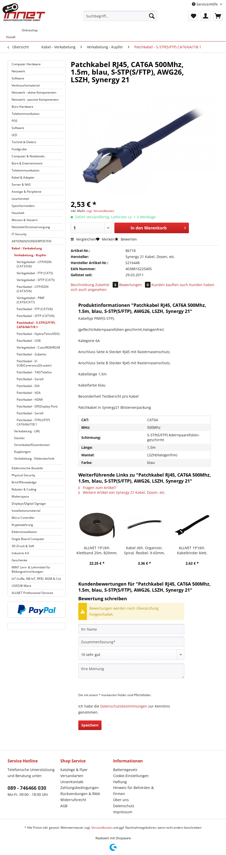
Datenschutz (123, 805)
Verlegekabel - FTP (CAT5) (35, 273)
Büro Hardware (22, 106)
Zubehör (107, 284)
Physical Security (23, 475)
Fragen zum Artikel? (97, 487)
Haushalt (18, 213)
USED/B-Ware (21, 586)
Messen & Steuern (25, 220)
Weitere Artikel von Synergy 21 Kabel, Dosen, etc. (122, 492)
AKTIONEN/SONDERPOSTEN (31, 241)
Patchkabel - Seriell (30, 379)
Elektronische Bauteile (27, 468)
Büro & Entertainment (27, 163)
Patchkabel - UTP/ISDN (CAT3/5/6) (32, 289)
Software (18, 78)
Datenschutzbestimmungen (123, 706)
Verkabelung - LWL (27, 431)
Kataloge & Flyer (74, 769)
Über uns (121, 799)
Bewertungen (135, 284)
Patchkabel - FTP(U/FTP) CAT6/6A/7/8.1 (33, 422)
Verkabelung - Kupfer (30, 255)
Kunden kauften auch (170, 284)
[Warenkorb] (218, 16)
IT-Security (19, 234)
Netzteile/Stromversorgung (31, 227)
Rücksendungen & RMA (80, 793)
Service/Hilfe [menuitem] (205, 4)
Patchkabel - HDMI (30, 399)
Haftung (120, 781)
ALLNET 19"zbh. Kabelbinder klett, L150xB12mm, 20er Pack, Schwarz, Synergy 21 (192, 550)
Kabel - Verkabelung (27, 248)
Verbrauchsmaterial (26, 85)
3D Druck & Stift (23, 546)
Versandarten (71, 775)
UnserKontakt (71, 781)
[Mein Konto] (205, 16)
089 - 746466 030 (27, 788)
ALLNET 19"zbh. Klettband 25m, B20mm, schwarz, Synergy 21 (97, 550)
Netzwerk (18, 71)
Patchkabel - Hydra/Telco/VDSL (38, 334)
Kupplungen (22, 452)
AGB (63, 805)
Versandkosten (101, 827)
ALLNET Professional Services (32, 593)
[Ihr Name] (131, 629)
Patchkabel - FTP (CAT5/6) (35, 309)
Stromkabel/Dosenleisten (32, 445)
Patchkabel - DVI (28, 386)
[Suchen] (151, 16)
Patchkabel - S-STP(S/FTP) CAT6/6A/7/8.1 (36, 324)
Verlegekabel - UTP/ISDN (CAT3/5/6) (34, 264)
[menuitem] (120, 18)
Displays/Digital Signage (29, 503)
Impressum (122, 811)
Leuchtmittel (20, 199)
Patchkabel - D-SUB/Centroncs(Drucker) (34, 363)
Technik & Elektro (24, 142)
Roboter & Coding (24, 489)
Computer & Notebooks (28, 156)
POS (14, 121)
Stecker (19, 438)
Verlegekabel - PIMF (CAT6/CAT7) (30, 300)
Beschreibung (82, 284)
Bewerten (126, 239)
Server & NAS (21, 184)
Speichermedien (23, 206)
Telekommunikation (25, 114)
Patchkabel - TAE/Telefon (34, 372)
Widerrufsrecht (73, 799)
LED (14, 135)
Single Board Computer (28, 539)
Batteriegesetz (125, 769)
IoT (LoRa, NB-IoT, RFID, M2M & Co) (36, 578)
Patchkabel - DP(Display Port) (37, 406)
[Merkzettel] (193, 16)
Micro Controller (23, 518)
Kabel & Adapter (23, 177)
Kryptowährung (22, 525)
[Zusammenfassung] (131, 642)
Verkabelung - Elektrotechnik (34, 458)
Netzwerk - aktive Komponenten (34, 92)
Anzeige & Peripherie (26, 191)
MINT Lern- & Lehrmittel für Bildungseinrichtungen (31, 569)
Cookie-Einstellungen (131, 775)
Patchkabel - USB (29, 340)
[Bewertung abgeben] (131, 654)
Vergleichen (83, 239)
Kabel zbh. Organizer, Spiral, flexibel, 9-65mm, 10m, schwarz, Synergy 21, (144, 550)
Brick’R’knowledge (24, 482)
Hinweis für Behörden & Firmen (133, 790)
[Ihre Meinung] (131, 671)
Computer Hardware (26, 64)
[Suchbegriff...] (120, 16)
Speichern (89, 725)
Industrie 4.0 (20, 553)
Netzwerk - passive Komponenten (35, 99)
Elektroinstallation (24, 532)
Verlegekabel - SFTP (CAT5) (36, 280)
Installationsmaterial (26, 510)
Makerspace (20, 496)
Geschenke (19, 560)
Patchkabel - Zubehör (31, 354)
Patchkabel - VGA (29, 393)
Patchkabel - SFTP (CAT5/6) (36, 316)
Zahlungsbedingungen (79, 787)
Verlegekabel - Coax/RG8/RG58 (38, 347)
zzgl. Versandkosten (100, 211)
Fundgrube (19, 149)
